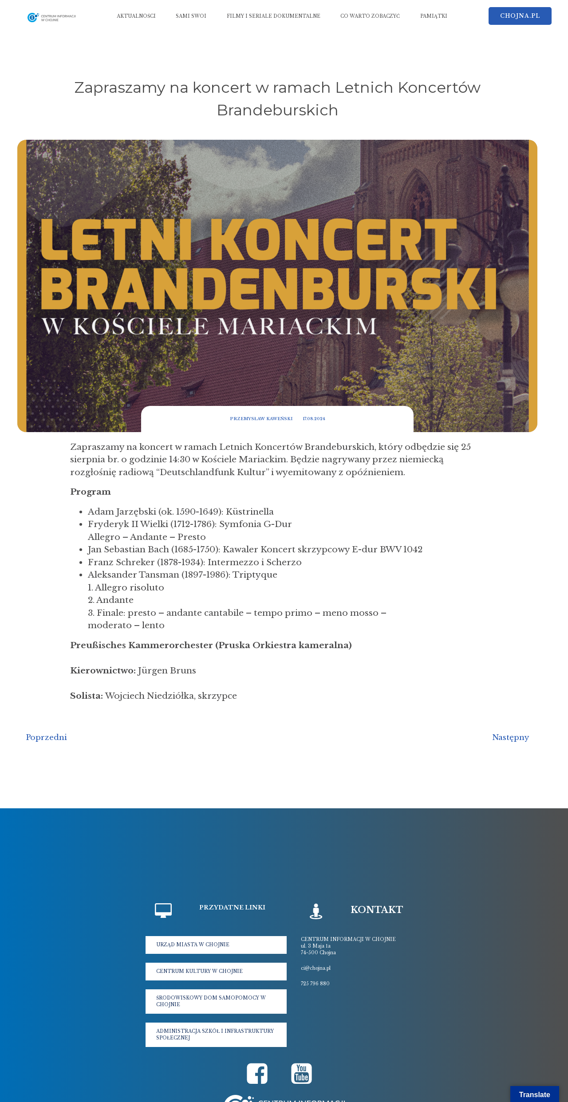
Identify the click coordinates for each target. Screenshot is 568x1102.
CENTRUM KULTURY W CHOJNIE (199, 971)
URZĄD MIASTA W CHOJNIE (192, 945)
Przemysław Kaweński (261, 418)
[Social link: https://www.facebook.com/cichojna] (262, 1074)
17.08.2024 (314, 418)
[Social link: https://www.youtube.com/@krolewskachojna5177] (306, 1074)
